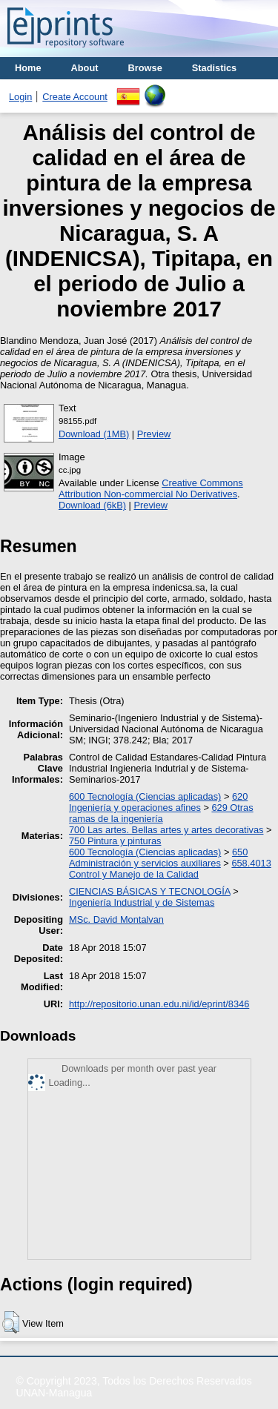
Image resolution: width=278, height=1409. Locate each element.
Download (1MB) (94, 434)
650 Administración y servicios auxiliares (158, 857)
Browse (145, 67)
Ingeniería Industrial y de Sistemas (141, 902)
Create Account (74, 96)
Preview (154, 434)
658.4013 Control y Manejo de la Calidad (170, 869)
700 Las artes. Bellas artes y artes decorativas (166, 829)
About (85, 67)
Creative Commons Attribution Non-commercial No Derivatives (151, 488)
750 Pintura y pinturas (115, 840)
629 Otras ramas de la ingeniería (161, 813)
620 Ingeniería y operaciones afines (158, 802)
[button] (10, 1322)
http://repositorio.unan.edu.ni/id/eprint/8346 (159, 1003)
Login (20, 96)
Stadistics (214, 67)
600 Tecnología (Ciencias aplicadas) (145, 796)
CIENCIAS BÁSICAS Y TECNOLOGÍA (150, 891)
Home (28, 67)
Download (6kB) (92, 505)
